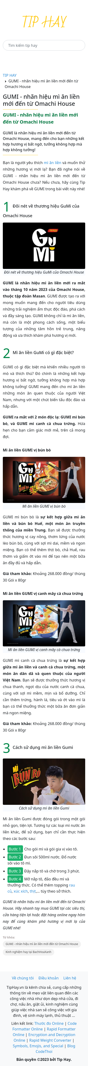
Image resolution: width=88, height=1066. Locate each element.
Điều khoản (48, 978)
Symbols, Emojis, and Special (38, 1045)
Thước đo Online (49, 1023)
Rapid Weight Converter (50, 1040)
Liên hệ (69, 978)
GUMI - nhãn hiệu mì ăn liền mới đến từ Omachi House (42, 944)
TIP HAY (9, 75)
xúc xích (21, 891)
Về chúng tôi (23, 978)
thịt (32, 891)
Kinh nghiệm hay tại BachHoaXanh (28, 952)
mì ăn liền (52, 162)
